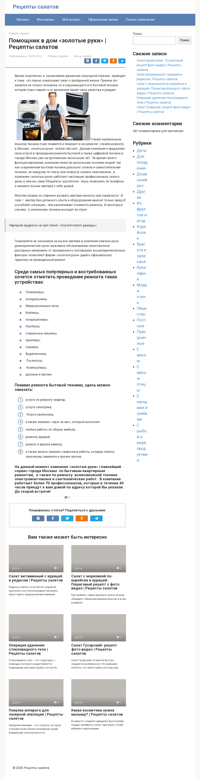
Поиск (137, 34)
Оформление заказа (103, 19)
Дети (141, 150)
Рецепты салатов (36, 7)
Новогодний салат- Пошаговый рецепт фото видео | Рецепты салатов (160, 65)
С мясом (141, 355)
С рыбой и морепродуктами (142, 443)
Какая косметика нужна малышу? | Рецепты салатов (97, 712)
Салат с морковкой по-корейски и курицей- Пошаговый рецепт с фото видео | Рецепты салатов (95, 582)
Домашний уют (142, 180)
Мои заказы (45, 19)
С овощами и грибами (142, 408)
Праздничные (141, 337)
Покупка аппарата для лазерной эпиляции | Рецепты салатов (36, 714)
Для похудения (142, 162)
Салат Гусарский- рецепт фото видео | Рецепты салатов (94, 649)
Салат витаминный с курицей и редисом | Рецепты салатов (36, 578)
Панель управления (140, 19)
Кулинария (141, 273)
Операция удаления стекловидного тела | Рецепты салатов (28, 649)
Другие (63, 56)
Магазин (23, 19)
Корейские (141, 232)
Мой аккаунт (71, 19)
